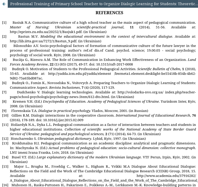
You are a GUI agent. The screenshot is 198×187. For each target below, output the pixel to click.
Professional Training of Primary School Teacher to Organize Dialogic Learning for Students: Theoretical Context (104, 3)
